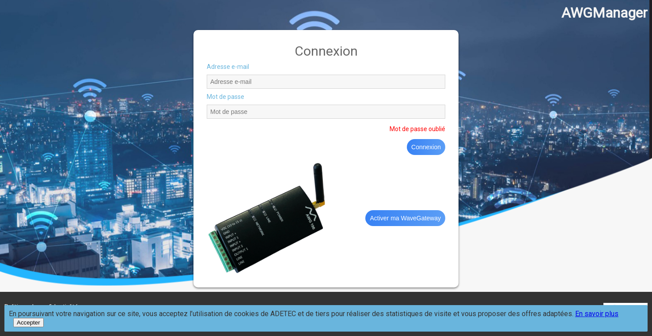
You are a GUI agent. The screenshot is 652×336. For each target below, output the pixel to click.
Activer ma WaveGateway (405, 218)
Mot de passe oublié (417, 128)
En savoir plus (596, 314)
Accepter (28, 322)
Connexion (426, 147)
